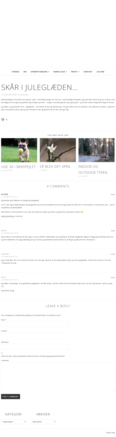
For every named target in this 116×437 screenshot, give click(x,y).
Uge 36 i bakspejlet (18, 166)
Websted (4, 342)
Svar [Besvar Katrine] (113, 194)
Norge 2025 (59, 72)
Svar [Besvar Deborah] (113, 254)
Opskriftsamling (39, 72)
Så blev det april (55, 166)
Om (25, 72)
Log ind (100, 72)
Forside (15, 72)
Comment (5, 360)
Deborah (5, 254)
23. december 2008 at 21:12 (9, 280)
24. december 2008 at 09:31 (9, 197)
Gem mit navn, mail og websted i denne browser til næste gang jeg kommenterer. (33, 356)
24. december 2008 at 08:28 (9, 233)
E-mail (4, 331)
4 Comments (23, 94)
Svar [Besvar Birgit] (113, 231)
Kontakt (88, 72)
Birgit (4, 230)
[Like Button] (3, 119)
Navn (3, 320)
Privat (74, 72)
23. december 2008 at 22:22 (9, 256)
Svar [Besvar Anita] (113, 277)
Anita (3, 277)
